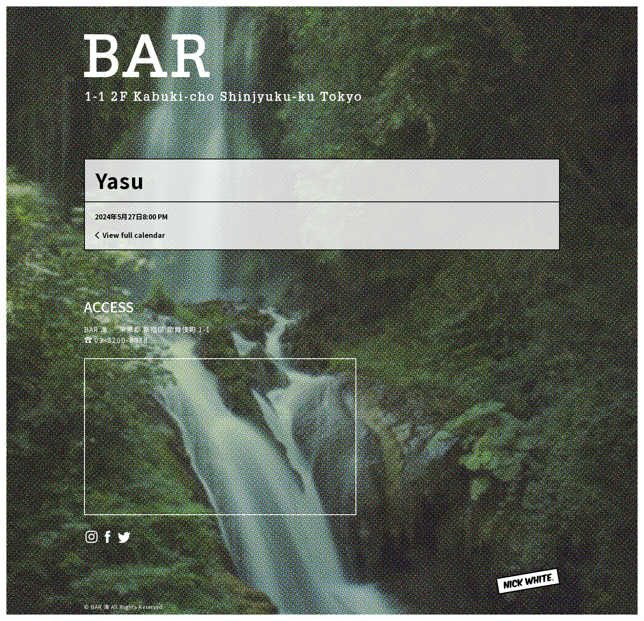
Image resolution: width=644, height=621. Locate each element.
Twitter (124, 536)
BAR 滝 (148, 55)
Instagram (91, 536)
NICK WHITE (518, 593)
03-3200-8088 (121, 340)
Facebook (107, 536)
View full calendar (133, 235)
